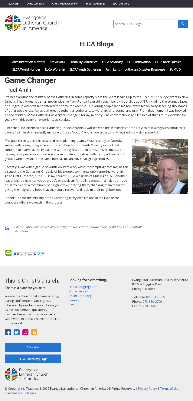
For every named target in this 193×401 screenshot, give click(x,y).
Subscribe (33, 347)
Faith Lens (112, 69)
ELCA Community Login (32, 359)
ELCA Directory (121, 3)
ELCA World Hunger (26, 69)
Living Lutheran (35, 3)
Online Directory (80, 296)
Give (71, 305)
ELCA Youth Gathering (85, 69)
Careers (74, 300)
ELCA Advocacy (112, 62)
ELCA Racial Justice (168, 62)
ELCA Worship (55, 69)
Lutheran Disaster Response (144, 69)
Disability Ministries (83, 62)
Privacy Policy (147, 389)
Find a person (78, 291)
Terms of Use (169, 389)
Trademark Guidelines (20, 393)
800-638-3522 (155, 297)
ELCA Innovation (139, 62)
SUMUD (175, 69)
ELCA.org (13, 3)
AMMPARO (57, 62)
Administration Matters (28, 62)
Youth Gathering (95, 3)
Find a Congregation (82, 287)
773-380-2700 (152, 302)
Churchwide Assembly (64, 3)
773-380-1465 (147, 306)
